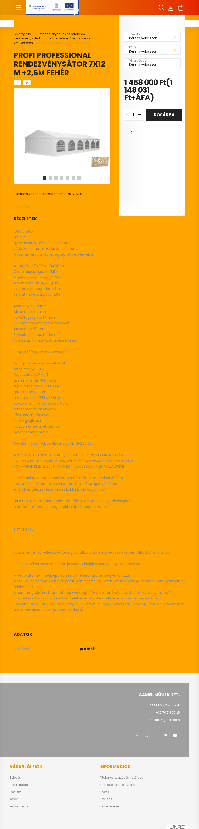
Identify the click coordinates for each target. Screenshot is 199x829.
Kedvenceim (19, 806)
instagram (146, 735)
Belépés (15, 777)
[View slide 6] (73, 178)
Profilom (15, 792)
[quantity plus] (140, 114)
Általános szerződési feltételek (121, 777)
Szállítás (106, 799)
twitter (156, 735)
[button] (131, 132)
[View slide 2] (50, 178)
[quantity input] (133, 114)
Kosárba (164, 115)
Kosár (14, 799)
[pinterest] (27, 82)
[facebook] (17, 82)
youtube (175, 735)
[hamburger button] (18, 7)
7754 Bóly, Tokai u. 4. (165, 705)
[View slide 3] (56, 178)
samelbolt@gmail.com (163, 720)
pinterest (165, 735)
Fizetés (104, 792)
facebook (137, 735)
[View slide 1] (44, 178)
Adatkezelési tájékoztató (117, 784)
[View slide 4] (61, 178)
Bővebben (22, 206)
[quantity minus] (126, 114)
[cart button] (180, 7)
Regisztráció (19, 784)
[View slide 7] (79, 178)
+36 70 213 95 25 (168, 713)
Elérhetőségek (109, 806)
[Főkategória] (23, 34)
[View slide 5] (67, 178)
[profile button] (171, 7)
